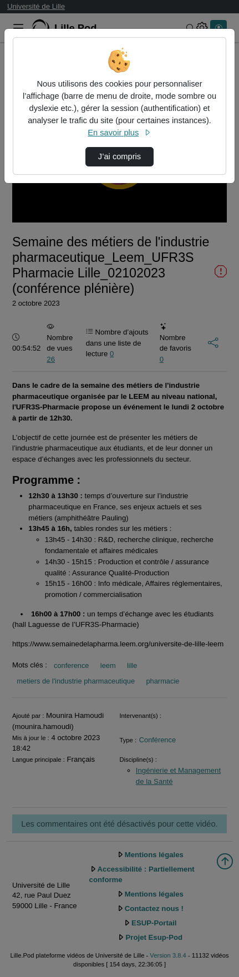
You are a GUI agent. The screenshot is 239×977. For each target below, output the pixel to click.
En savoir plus (119, 132)
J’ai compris (119, 156)
